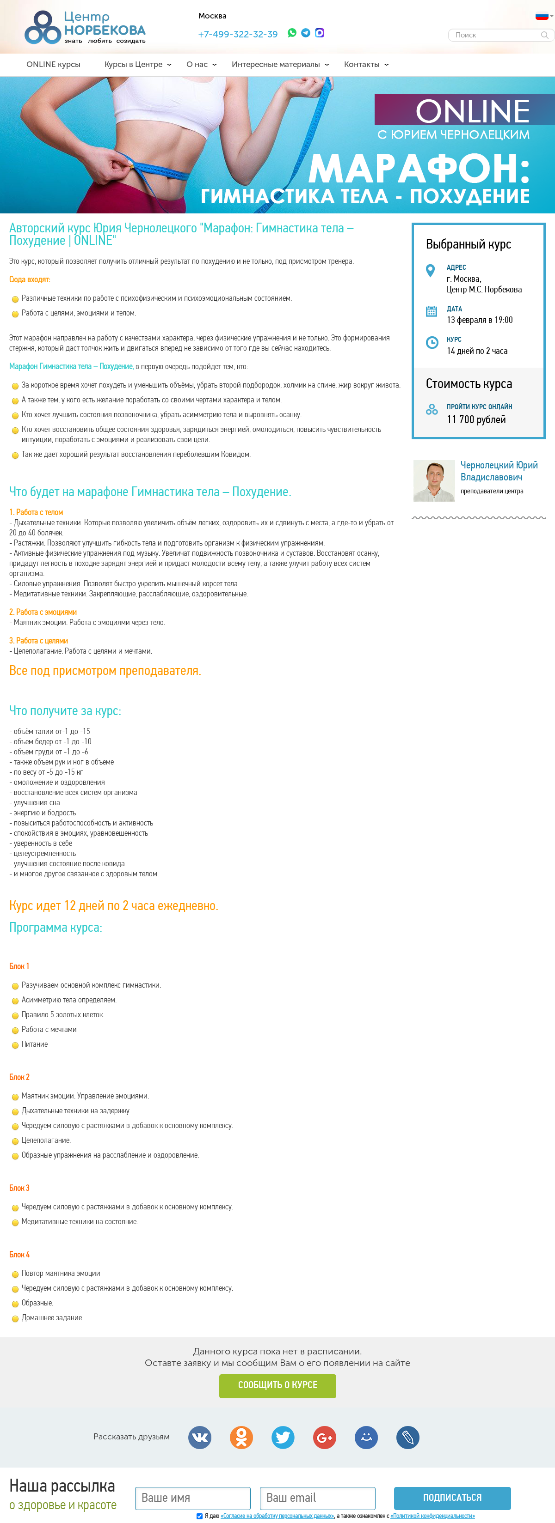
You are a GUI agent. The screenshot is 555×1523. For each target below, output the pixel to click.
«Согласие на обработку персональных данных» (277, 1516)
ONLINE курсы (53, 64)
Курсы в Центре (133, 64)
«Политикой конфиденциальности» (432, 1516)
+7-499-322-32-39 (238, 34)
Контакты (362, 64)
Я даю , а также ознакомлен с (340, 1516)
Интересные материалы (276, 64)
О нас (197, 64)
